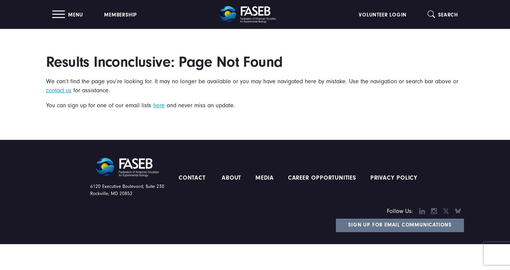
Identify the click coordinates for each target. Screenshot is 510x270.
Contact (193, 177)
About (231, 177)
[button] (67, 14)
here (159, 105)
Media (264, 177)
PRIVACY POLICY (394, 177)
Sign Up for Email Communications (400, 225)
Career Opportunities (321, 177)
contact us (59, 90)
